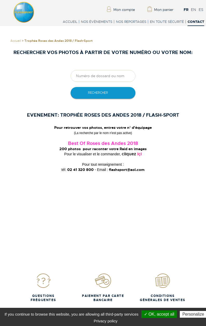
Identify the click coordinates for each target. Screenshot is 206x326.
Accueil (70, 21)
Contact (196, 22)
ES (201, 9)
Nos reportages (131, 21)
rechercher (98, 93)
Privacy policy (106, 321)
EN (193, 9)
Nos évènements (96, 21)
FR (186, 9)
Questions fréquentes (43, 287)
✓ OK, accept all (159, 314)
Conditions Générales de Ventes (163, 287)
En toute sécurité (167, 21)
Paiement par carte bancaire (103, 287)
